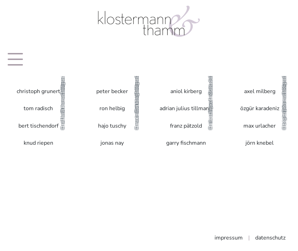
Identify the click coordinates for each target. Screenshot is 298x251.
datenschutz (270, 238)
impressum (229, 238)
